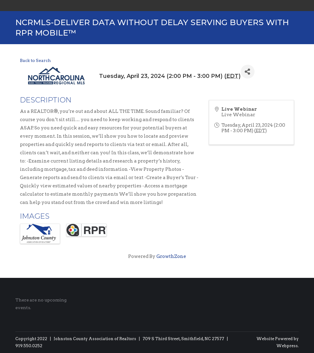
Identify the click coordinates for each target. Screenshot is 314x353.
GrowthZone (171, 256)
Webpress (287, 345)
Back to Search (35, 60)
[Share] (248, 72)
